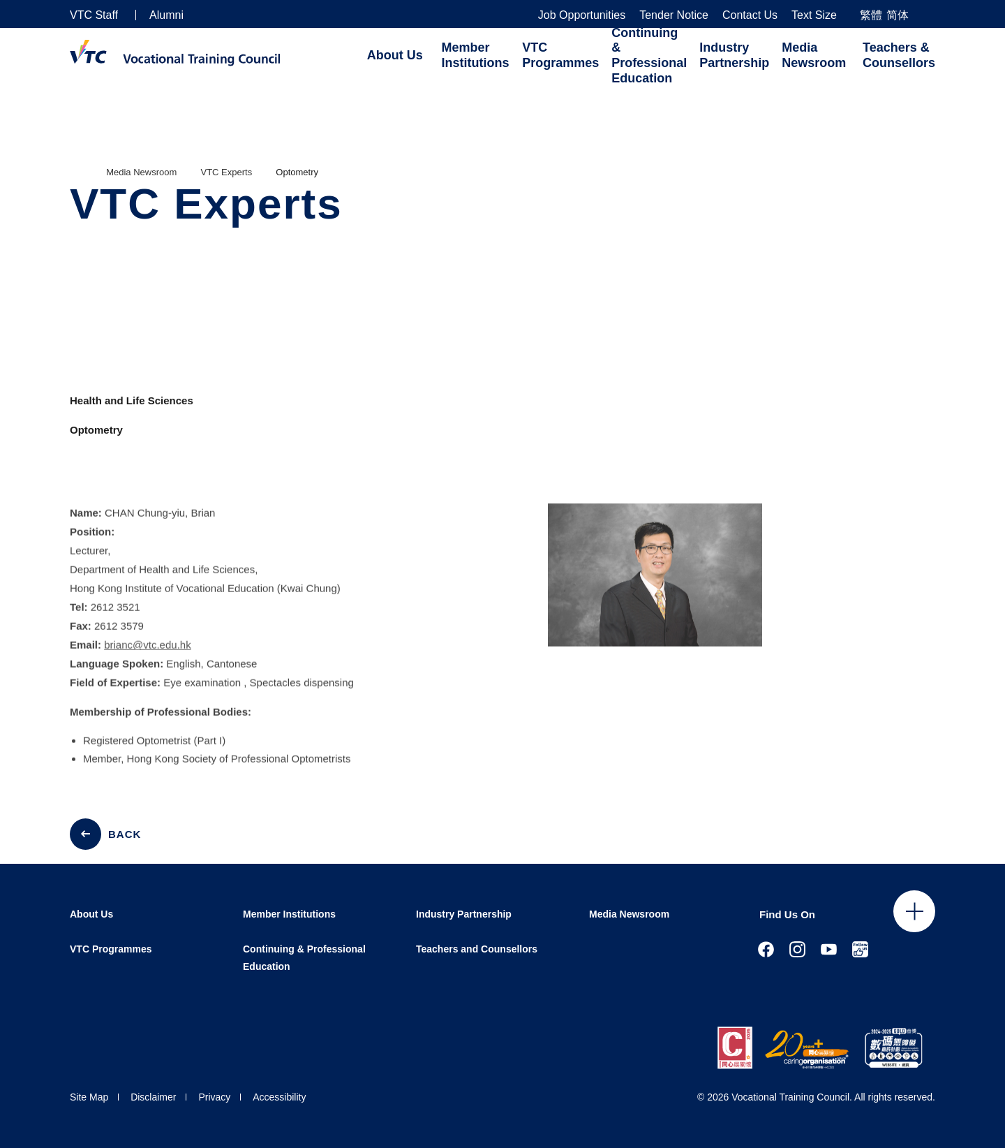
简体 (897, 15)
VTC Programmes (560, 55)
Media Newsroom (814, 55)
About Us (395, 55)
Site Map (89, 1097)
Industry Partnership (734, 55)
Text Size (814, 15)
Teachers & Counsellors (899, 55)
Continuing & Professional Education (649, 56)
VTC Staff (94, 15)
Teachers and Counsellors (476, 949)
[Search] (929, 14)
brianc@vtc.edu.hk (147, 656)
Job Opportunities (581, 15)
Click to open (914, 911)
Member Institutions (475, 55)
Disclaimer (153, 1097)
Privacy (214, 1097)
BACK (124, 834)
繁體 (871, 15)
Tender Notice (673, 15)
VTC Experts (227, 172)
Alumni (166, 15)
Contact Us (749, 15)
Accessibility (279, 1097)
